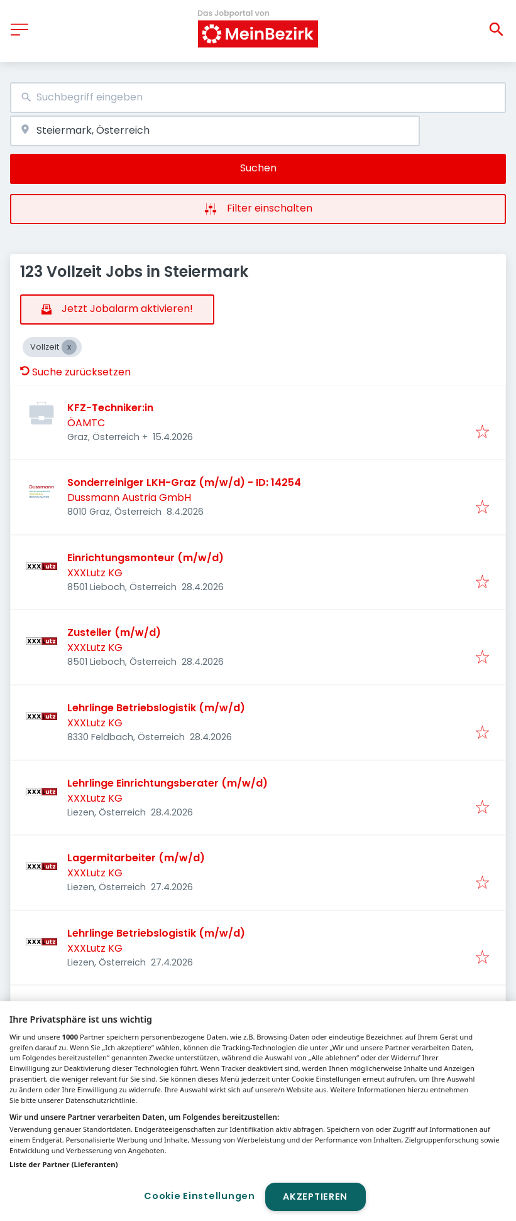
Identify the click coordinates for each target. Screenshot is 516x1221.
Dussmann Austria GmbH (129, 497)
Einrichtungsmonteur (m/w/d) (145, 558)
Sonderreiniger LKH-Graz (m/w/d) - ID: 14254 (184, 482)
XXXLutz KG (95, 573)
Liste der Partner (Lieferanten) (63, 1164)
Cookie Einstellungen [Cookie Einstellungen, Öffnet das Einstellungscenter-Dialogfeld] (199, 1196)
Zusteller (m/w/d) (114, 632)
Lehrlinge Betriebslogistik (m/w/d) (156, 708)
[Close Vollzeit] (69, 347)
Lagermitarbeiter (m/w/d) (136, 858)
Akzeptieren (315, 1196)
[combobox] (258, 97)
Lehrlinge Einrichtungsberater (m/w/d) (167, 783)
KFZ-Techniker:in (110, 408)
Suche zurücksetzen (75, 372)
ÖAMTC (86, 423)
